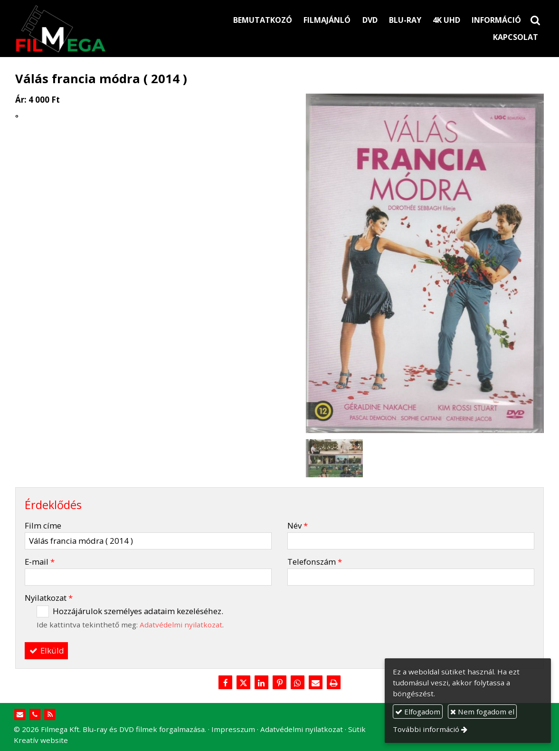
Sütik (357, 729)
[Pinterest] (280, 683)
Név (297, 525)
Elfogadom (417, 711)
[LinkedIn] (262, 683)
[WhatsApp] (297, 683)
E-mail (40, 561)
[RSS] (50, 714)
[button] (535, 20)
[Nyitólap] (92, 28)
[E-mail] (315, 683)
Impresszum (233, 729)
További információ (426, 729)
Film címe (43, 525)
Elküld (46, 650)
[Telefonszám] (34, 714)
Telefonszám (314, 561)
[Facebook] (226, 683)
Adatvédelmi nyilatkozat (181, 624)
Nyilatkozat (49, 597)
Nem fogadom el (482, 711)
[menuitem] (262, 20)
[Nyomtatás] (333, 683)
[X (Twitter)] (244, 683)
